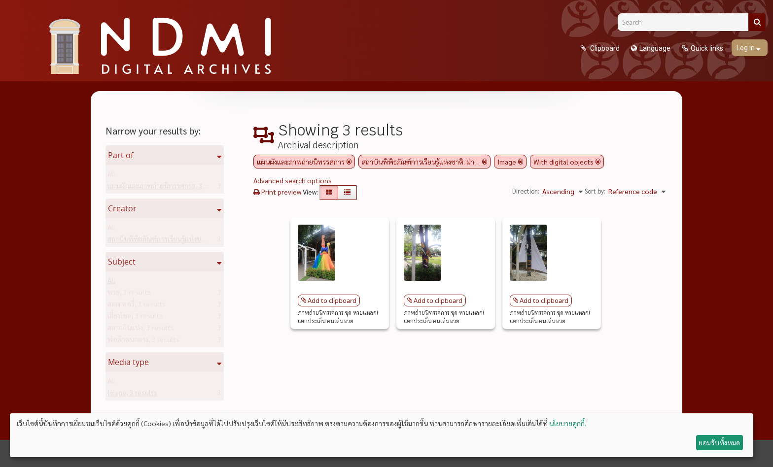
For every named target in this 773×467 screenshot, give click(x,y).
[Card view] (328, 192)
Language (654, 48)
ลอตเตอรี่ (136, 305)
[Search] (687, 22)
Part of (120, 155)
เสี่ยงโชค (135, 317)
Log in (746, 48)
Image (132, 394)
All (111, 175)
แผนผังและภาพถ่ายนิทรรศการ (166, 187)
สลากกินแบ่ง (140, 329)
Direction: (525, 191)
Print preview (277, 191)
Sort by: (595, 191)
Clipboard (604, 48)
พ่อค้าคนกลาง (143, 341)
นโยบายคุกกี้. (567, 423)
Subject (122, 261)
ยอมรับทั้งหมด (719, 442)
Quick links (707, 48)
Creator (122, 208)
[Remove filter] (349, 162)
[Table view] (347, 192)
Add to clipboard (332, 300)
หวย (129, 294)
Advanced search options (292, 180)
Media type (128, 362)
